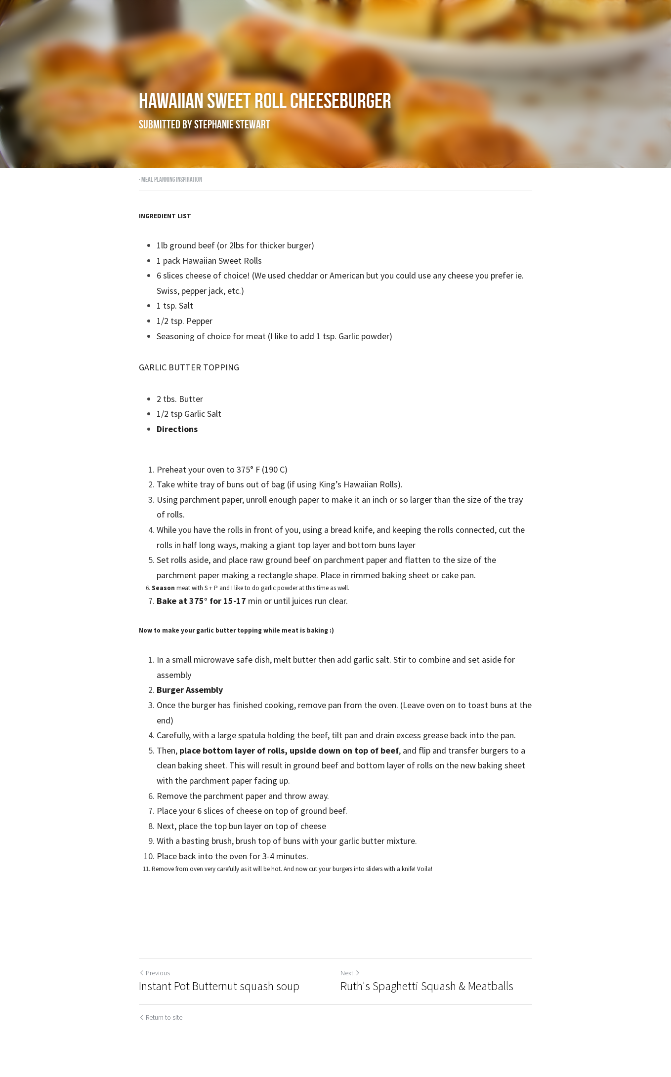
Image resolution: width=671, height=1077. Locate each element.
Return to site (160, 1017)
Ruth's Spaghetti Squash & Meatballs (426, 986)
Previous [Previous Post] (154, 972)
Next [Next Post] (350, 972)
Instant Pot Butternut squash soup (219, 986)
